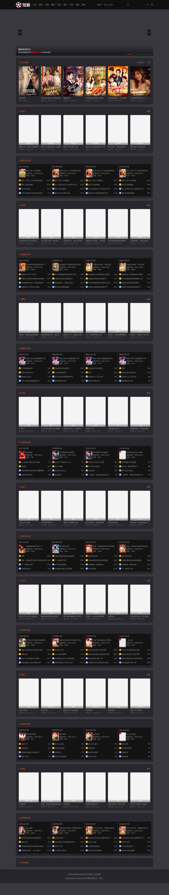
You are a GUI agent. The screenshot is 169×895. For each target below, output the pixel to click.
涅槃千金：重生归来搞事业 (28, 147)
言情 (59, 5)
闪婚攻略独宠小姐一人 (138, 98)
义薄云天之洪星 (24, 522)
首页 (35, 5)
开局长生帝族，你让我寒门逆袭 (140, 616)
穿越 (47, 5)
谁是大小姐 (23, 710)
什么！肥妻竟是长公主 (94, 335)
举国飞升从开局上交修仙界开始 (29, 616)
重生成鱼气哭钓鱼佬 (137, 147)
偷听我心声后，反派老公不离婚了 (73, 429)
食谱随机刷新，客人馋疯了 (118, 98)
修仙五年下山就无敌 (70, 710)
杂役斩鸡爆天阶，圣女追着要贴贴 (51, 335)
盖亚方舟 (44, 710)
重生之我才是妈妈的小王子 (95, 147)
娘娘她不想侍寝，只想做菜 (95, 241)
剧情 (83, 5)
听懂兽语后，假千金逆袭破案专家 (73, 241)
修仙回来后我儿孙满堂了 (50, 616)
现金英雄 (66, 804)
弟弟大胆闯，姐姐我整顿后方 (96, 522)
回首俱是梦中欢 (113, 429)
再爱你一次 (90, 429)
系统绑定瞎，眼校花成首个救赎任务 (140, 241)
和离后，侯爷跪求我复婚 (95, 616)
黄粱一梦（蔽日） (136, 710)
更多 (148, 111)
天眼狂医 (111, 616)
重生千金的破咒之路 (70, 147)
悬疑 (77, 5)
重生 (41, 5)
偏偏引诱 (66, 98)
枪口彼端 (22, 98)
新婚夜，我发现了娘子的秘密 (140, 335)
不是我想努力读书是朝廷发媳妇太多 (29, 241)
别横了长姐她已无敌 (70, 522)
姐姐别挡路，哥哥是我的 (139, 429)
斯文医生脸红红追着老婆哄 (51, 98)
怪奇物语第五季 (91, 804)
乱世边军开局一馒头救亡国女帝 (51, 241)
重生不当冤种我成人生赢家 (51, 147)
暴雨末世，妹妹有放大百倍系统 (140, 522)
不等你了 (22, 429)
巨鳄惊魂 (89, 710)
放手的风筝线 (113, 522)
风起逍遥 (111, 710)
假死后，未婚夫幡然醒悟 (117, 335)
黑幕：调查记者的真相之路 (51, 804)
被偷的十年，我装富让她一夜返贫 (73, 335)
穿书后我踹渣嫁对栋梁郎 (117, 241)
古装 (71, 5)
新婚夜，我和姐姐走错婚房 (28, 335)
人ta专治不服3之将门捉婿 (50, 429)
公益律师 (22, 804)
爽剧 (53, 5)
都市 (65, 5)
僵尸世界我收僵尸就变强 (72, 616)
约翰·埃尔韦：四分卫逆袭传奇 (118, 804)
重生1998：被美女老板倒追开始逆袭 (118, 147)
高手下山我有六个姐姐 (138, 804)
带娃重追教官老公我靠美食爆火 (96, 98)
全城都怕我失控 (47, 522)
